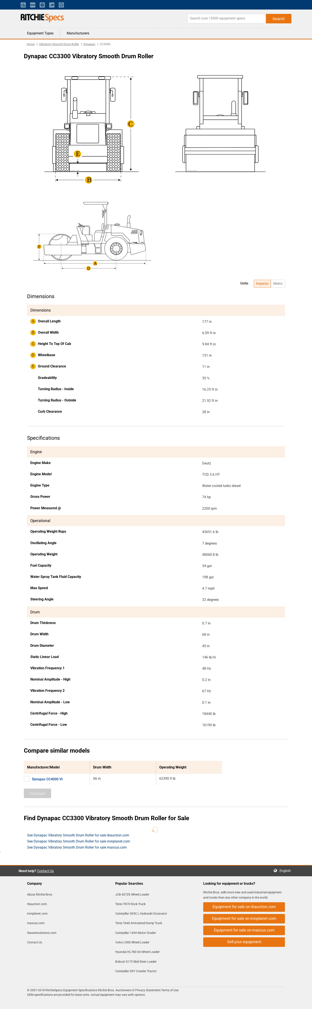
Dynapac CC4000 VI (47, 779)
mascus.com (35, 923)
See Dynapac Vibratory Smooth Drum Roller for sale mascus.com (77, 847)
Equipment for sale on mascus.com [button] (244, 930)
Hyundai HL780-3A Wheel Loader (137, 952)
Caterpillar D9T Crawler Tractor (136, 971)
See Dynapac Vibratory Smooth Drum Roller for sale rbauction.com (78, 835)
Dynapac (89, 44)
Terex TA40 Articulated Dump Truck (138, 923)
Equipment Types (40, 33)
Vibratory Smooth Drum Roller (59, 44)
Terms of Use (170, 990)
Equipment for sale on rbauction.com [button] (244, 906)
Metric (278, 283)
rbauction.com (37, 904)
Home (31, 44)
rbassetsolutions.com (41, 933)
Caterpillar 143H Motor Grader (135, 933)
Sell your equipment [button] (244, 941)
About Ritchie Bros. (40, 894)
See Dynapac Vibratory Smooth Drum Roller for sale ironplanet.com (78, 841)
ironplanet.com (37, 913)
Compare (37, 793)
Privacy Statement (147, 990)
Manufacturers (78, 33)
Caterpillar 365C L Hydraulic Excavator (141, 913)
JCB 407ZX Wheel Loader (132, 894)
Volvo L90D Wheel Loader (132, 942)
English (286, 871)
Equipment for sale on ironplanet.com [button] (244, 918)
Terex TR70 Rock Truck (130, 904)
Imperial (262, 283)
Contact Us (45, 871)
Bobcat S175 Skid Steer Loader (136, 961)
